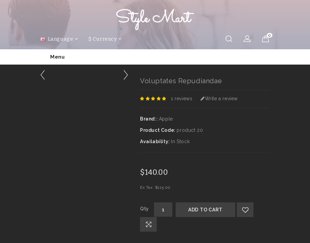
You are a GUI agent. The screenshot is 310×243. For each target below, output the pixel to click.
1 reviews (181, 98)
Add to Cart (205, 209)
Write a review (219, 98)
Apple (166, 119)
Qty (144, 208)
